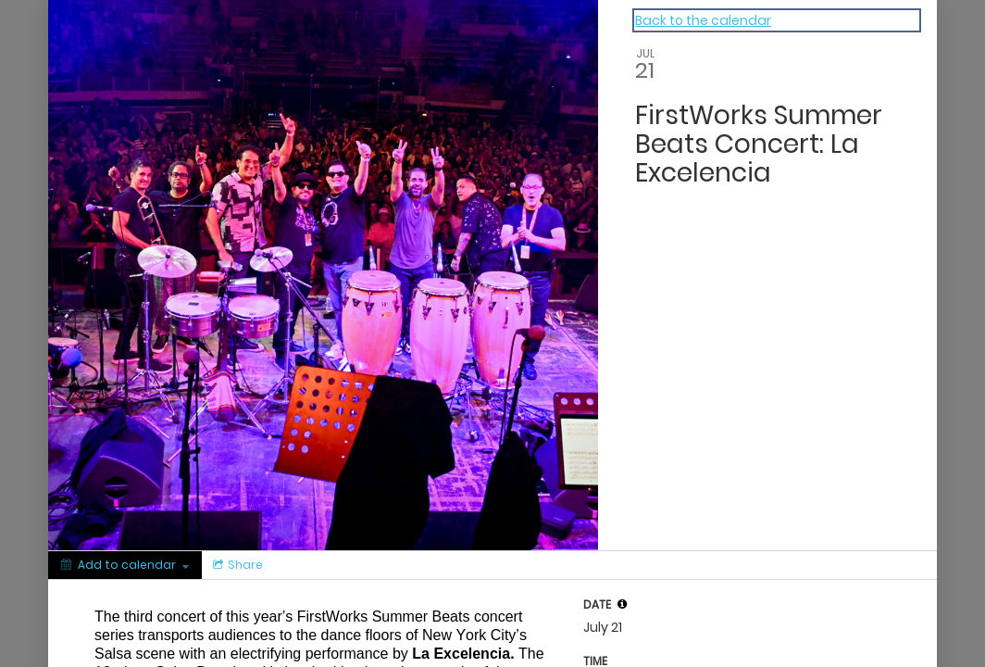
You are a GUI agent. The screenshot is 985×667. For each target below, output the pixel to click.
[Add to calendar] (125, 565)
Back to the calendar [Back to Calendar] (703, 20)
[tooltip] (622, 604)
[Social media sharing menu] (236, 565)
